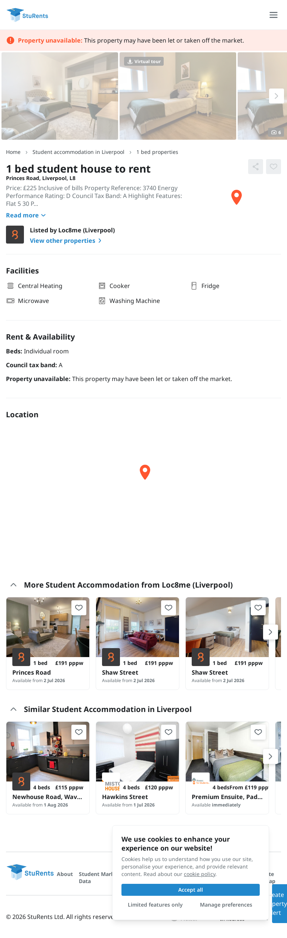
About (65, 873)
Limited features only (155, 904)
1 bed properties (157, 151)
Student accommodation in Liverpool (78, 151)
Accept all (190, 889)
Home (13, 151)
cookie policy (199, 873)
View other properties (67, 240)
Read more (27, 215)
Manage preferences (226, 904)
